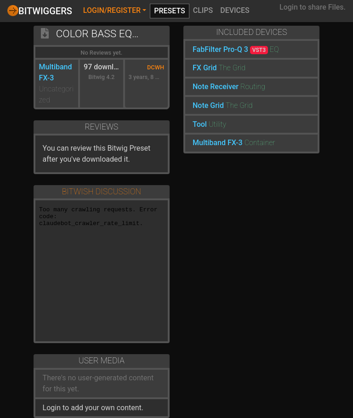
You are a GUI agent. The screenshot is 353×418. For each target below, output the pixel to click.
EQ (274, 49)
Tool (200, 124)
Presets (169, 10)
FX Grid (205, 67)
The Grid (232, 67)
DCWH (155, 67)
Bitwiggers (39, 10)
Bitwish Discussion (101, 191)
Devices (235, 10)
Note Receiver (216, 86)
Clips (203, 10)
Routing (252, 86)
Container (260, 142)
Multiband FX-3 (218, 142)
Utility (217, 124)
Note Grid (208, 105)
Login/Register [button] (112, 10)
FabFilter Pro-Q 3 (230, 49)
